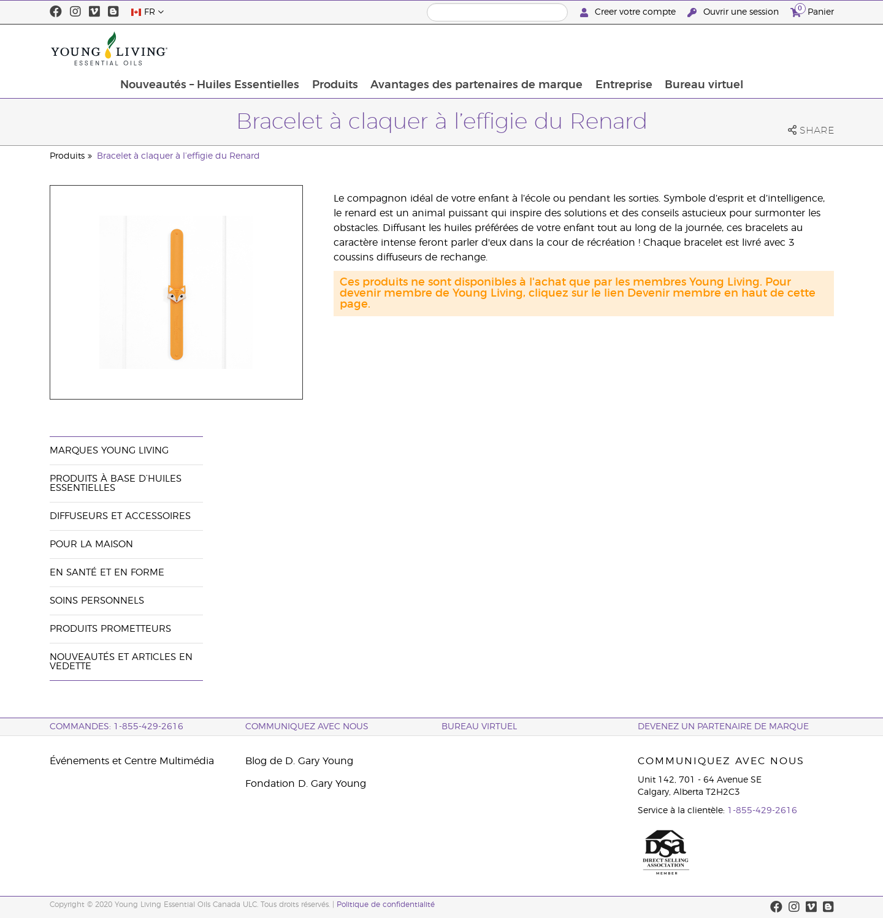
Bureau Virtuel (479, 727)
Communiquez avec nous (307, 727)
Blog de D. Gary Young (299, 761)
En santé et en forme (107, 572)
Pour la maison (91, 544)
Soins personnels (97, 600)
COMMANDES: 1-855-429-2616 (116, 727)
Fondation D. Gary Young (305, 784)
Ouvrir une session (734, 12)
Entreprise (706, 48)
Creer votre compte (629, 12)
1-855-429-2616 (762, 810)
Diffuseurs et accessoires (120, 516)
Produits (416, 48)
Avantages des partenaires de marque (559, 48)
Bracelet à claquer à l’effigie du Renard (178, 156)
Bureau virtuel (788, 48)
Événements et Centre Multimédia (132, 761)
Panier (812, 11)
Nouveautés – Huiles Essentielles (290, 48)
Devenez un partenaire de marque (723, 727)
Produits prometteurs (110, 629)
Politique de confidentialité (386, 904)
